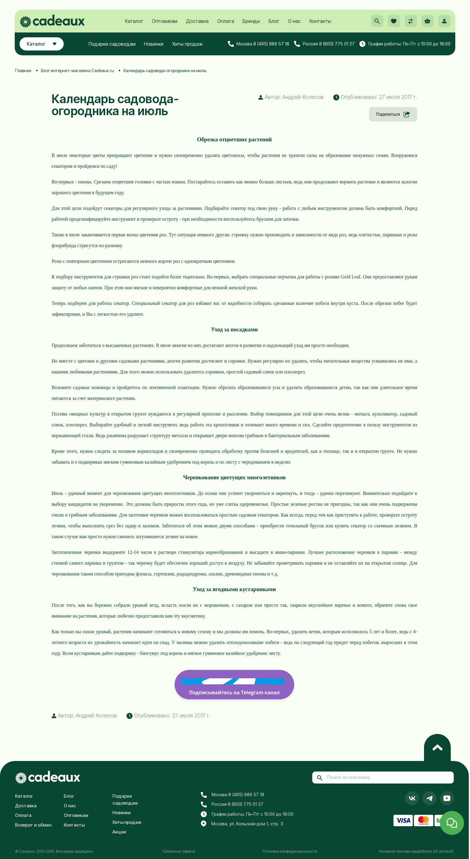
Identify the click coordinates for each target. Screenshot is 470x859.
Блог (274, 21)
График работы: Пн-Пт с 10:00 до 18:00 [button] (404, 44)
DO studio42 (443, 851)
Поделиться (393, 114)
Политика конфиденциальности (290, 851)
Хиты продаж (187, 44)
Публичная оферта (179, 851)
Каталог (134, 21)
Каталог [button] (42, 44)
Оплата (225, 21)
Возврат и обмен (33, 825)
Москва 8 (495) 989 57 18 (258, 44)
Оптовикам (164, 21)
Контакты (320, 21)
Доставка (197, 21)
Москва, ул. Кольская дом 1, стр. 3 (242, 824)
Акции (119, 832)
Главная (23, 70)
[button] (377, 21)
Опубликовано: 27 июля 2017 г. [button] (375, 97)
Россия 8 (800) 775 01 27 (324, 44)
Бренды (251, 21)
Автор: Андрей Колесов (291, 97)
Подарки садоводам (112, 44)
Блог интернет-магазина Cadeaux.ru (77, 70)
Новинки (154, 44)
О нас (294, 21)
